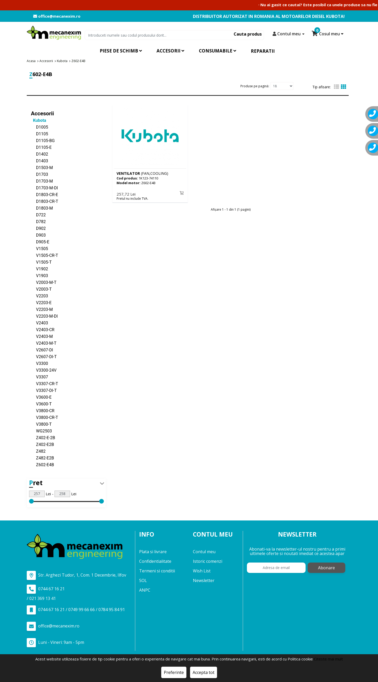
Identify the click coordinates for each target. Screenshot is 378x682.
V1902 (39, 268)
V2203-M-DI (44, 315)
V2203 (39, 295)
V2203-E (41, 302)
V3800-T (41, 424)
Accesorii (42, 113)
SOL (143, 580)
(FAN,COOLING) (142, 173)
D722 (38, 214)
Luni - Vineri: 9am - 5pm (55, 642)
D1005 (39, 126)
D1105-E (41, 147)
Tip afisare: (321, 87)
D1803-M (42, 207)
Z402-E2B (42, 444)
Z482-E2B (42, 457)
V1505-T (41, 261)
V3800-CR (43, 410)
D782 (38, 221)
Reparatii (263, 51)
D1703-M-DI (44, 187)
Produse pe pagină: (254, 86)
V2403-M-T (43, 342)
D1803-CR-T (44, 201)
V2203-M (42, 309)
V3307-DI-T (44, 390)
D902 (38, 228)
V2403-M (42, 336)
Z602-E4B (42, 464)
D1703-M (42, 180)
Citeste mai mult (328, 658)
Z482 (38, 451)
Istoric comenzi (207, 561)
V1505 (39, 248)
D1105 (39, 133)
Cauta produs (248, 34)
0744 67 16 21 (46, 588)
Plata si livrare (153, 551)
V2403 (39, 322)
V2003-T (41, 288)
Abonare (326, 568)
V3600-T (41, 403)
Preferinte (174, 672)
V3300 (39, 363)
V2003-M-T (43, 282)
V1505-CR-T (44, 255)
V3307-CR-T (44, 383)
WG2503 (41, 430)
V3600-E (41, 397)
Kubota (38, 120)
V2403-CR (43, 329)
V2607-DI (42, 349)
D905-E (40, 241)
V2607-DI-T (44, 356)
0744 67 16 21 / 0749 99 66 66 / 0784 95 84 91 (76, 609)
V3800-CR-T (44, 417)
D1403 (39, 160)
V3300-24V (44, 369)
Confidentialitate (155, 561)
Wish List (202, 571)
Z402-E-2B (43, 437)
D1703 (39, 174)
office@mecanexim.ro (56, 16)
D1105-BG (43, 140)
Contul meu (204, 551)
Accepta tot (203, 672)
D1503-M (42, 167)
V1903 (39, 275)
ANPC (144, 590)
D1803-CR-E (44, 194)
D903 (38, 234)
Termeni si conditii (157, 571)
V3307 (39, 376)
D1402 (39, 153)
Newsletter (203, 580)
